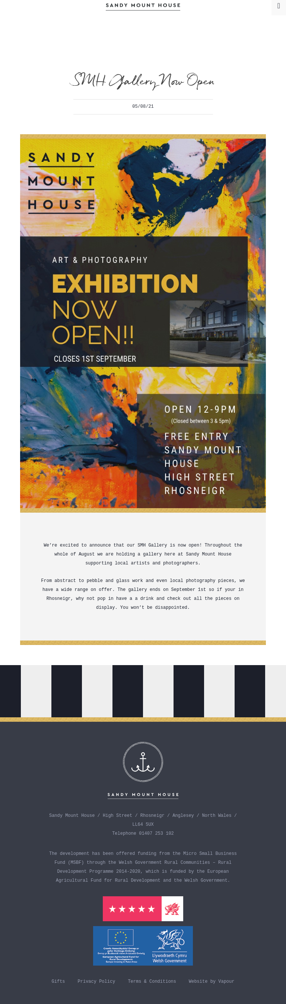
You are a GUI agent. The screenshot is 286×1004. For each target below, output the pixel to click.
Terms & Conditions (152, 981)
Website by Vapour (211, 981)
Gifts (58, 981)
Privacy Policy (96, 981)
